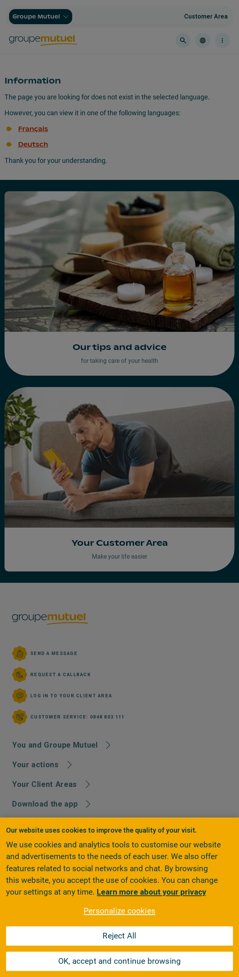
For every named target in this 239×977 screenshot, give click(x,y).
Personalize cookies (119, 910)
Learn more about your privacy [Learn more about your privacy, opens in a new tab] (151, 891)
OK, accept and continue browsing (119, 961)
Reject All (119, 935)
